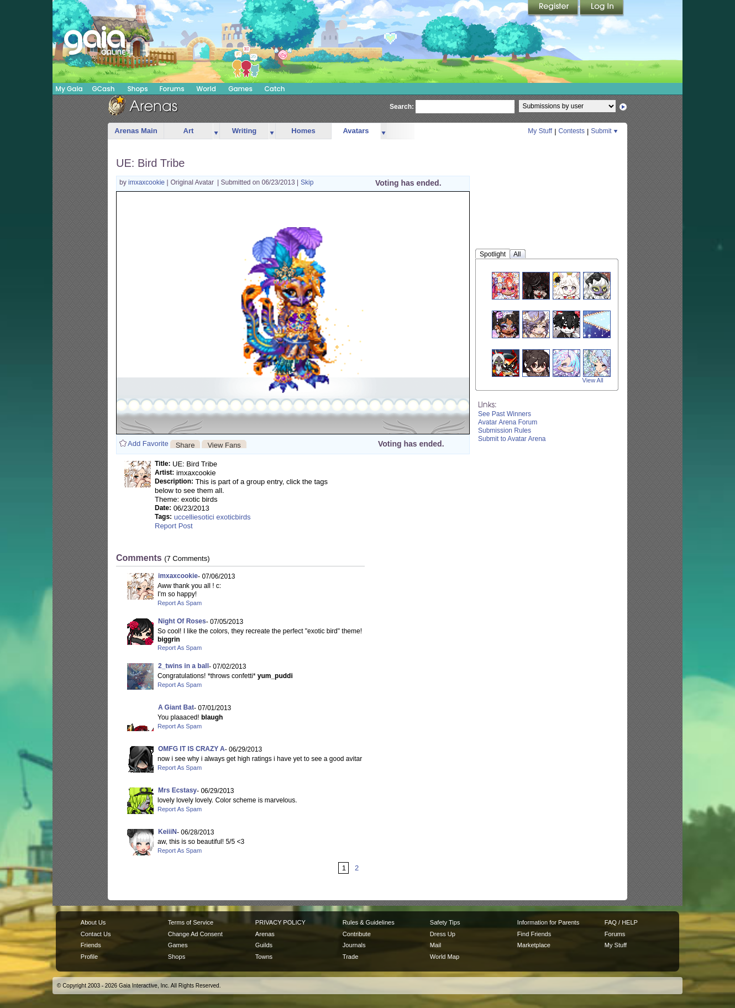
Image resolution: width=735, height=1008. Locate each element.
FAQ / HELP (621, 922)
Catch (275, 88)
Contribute (357, 934)
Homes (303, 131)
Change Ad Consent (195, 934)
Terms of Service (190, 922)
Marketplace (533, 945)
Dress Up (442, 934)
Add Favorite (148, 443)
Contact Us (96, 934)
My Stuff (540, 131)
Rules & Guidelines (369, 922)
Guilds (263, 945)
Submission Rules (504, 430)
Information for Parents (548, 922)
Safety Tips (445, 922)
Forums (171, 88)
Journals (354, 945)
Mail (435, 945)
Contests (572, 131)
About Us (93, 922)
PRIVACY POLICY (280, 922)
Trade (350, 956)
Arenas (265, 934)
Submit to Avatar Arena (512, 439)
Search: (402, 107)
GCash (103, 88)
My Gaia (68, 88)
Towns (263, 956)
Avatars (356, 131)
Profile (89, 956)
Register (554, 8)
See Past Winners (504, 414)
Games (240, 88)
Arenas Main (135, 131)
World (206, 88)
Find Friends (534, 934)
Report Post (174, 526)
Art (188, 131)
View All (592, 380)
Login (602, 8)
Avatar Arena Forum (507, 422)
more (216, 131)
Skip (307, 182)
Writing (244, 131)
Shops (137, 88)
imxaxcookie (147, 182)
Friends (91, 945)
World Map (444, 956)
